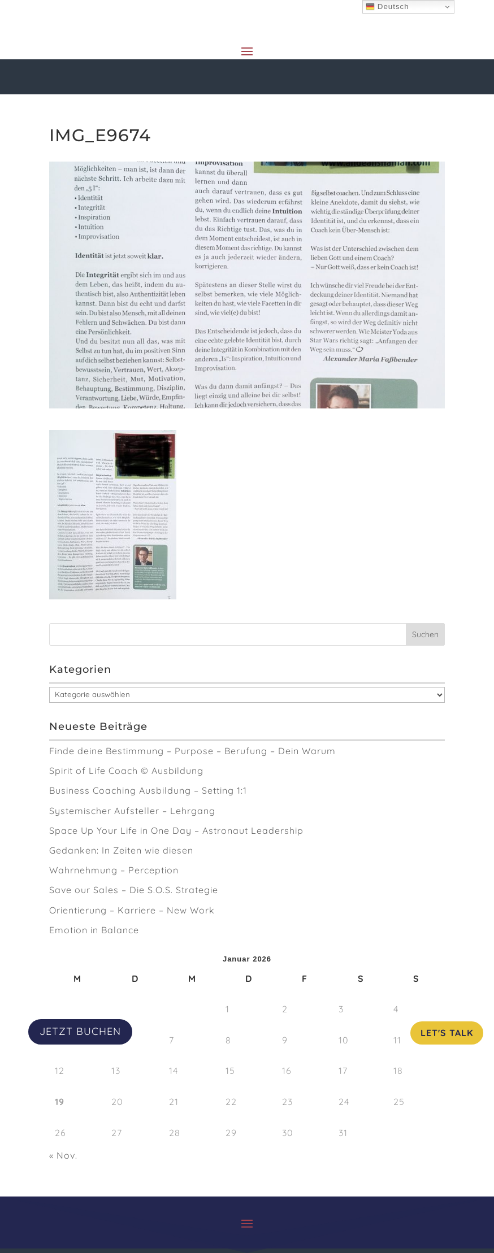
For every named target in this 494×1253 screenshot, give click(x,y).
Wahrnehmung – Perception (114, 870)
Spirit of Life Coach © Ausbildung (126, 770)
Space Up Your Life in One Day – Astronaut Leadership (176, 830)
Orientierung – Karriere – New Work (132, 910)
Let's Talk (447, 1032)
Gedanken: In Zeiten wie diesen (121, 850)
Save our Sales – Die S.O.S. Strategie (133, 889)
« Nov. (63, 1155)
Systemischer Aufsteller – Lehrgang (132, 810)
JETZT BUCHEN (80, 1031)
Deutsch (387, 6)
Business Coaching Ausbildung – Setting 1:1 (148, 790)
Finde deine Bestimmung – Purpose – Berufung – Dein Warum (192, 750)
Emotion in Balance (94, 930)
